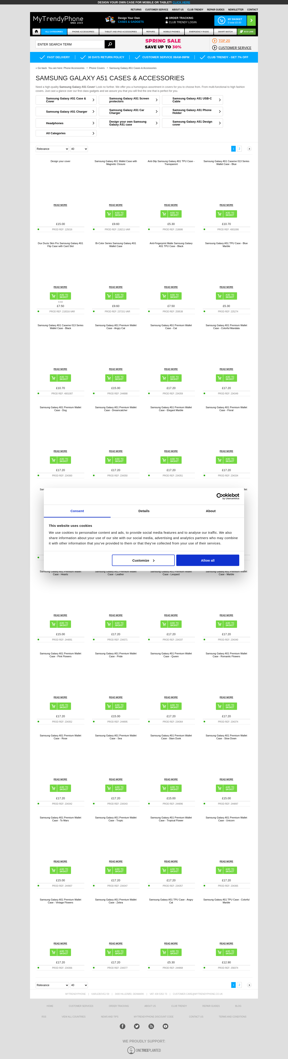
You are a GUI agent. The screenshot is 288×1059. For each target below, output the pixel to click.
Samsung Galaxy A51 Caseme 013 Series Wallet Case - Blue (226, 162)
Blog (238, 1006)
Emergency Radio (199, 32)
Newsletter (235, 9)
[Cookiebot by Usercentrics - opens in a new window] (219, 496)
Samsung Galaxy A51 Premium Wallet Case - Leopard (171, 573)
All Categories (54, 32)
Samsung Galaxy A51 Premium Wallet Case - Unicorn (226, 819)
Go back (42, 68)
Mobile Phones (171, 32)
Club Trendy (195, 9)
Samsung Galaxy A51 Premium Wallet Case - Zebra (115, 901)
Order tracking (119, 1006)
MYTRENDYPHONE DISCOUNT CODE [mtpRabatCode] (154, 1017)
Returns (136, 9)
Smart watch (225, 32)
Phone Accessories (83, 32)
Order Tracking (181, 18)
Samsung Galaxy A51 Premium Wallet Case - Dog (60, 409)
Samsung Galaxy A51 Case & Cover (66, 100)
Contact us (196, 1017)
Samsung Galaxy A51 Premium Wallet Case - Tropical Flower (171, 819)
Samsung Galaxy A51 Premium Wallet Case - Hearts (60, 573)
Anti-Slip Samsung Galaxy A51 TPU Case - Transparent (171, 162)
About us (150, 1006)
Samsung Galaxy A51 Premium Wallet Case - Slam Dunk (171, 737)
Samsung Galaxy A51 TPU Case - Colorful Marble (226, 901)
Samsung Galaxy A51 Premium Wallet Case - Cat (171, 327)
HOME (50, 1006)
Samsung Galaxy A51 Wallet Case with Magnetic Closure (116, 162)
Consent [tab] (77, 511)
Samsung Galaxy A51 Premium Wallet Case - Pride (115, 655)
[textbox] (75, 44)
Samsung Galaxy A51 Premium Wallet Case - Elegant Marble (171, 409)
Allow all (208, 560)
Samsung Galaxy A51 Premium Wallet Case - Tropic (115, 819)
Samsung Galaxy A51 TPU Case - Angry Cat (171, 901)
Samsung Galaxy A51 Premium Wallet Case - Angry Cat (115, 327)
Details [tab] (144, 511)
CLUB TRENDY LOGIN (183, 22)
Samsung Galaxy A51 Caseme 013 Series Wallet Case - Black (60, 327)
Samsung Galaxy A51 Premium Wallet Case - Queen (171, 655)
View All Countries (73, 1017)
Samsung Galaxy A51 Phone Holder (191, 111)
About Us (178, 9)
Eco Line (249, 32)
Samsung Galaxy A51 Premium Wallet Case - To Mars (60, 819)
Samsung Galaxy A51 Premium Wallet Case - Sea (115, 737)
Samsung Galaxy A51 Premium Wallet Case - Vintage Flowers (60, 901)
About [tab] (211, 511)
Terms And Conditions (232, 1017)
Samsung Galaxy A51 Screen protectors (129, 100)
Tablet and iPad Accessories (121, 32)
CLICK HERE (181, 2)
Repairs (150, 32)
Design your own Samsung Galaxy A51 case (127, 123)
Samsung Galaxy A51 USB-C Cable (192, 100)
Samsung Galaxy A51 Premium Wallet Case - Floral (226, 409)
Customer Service (156, 9)
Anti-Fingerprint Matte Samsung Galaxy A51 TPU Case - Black (171, 244)
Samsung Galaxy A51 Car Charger (126, 111)
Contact (252, 9)
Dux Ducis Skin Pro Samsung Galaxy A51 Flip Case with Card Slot (60, 244)
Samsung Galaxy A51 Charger (66, 111)
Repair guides (215, 9)
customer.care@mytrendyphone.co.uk (198, 994)
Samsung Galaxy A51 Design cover (192, 123)
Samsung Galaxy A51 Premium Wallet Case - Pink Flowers (60, 655)
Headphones (54, 123)
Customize (143, 560)
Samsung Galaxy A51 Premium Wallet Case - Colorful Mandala (226, 327)
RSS (44, 1017)
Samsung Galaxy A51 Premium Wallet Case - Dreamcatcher (115, 409)
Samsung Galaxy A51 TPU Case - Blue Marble (226, 244)
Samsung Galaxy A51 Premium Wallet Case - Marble (226, 573)
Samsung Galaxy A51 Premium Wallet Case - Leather (115, 573)
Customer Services (81, 1006)
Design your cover (60, 161)
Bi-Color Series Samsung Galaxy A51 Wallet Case (115, 244)
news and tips (109, 1017)
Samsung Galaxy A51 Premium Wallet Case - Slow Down (226, 737)
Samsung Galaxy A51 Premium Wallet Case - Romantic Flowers (226, 655)
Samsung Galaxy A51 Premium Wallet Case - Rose (60, 737)
